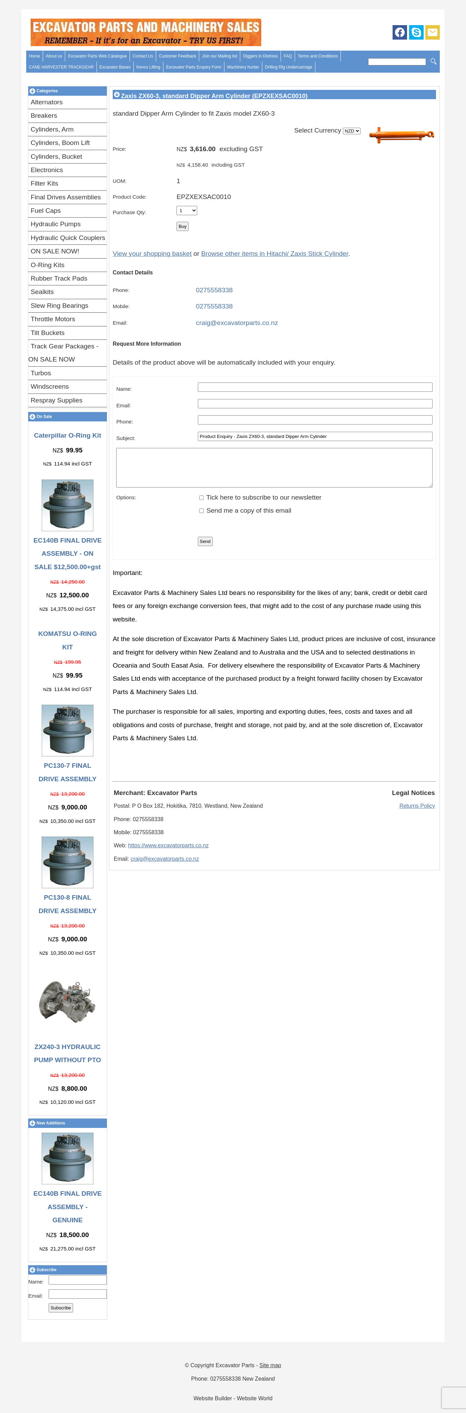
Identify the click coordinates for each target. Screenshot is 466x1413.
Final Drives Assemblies (66, 197)
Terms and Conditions (318, 56)
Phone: (121, 290)
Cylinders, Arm (52, 129)
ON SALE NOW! (55, 251)
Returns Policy (417, 813)
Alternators (47, 102)
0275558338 (214, 290)
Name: (36, 1282)
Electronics (47, 170)
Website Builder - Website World (232, 1398)
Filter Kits (44, 183)
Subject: (125, 438)
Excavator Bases (115, 67)
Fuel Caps (46, 210)
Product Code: (129, 197)
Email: (35, 1296)
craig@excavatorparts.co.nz (237, 322)
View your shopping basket (152, 253)
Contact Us (143, 56)
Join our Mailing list (219, 56)
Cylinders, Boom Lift (60, 142)
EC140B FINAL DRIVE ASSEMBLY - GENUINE (67, 1207)
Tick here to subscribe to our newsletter (260, 504)
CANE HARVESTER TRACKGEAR (61, 67)
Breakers (44, 115)
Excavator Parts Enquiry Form (193, 67)
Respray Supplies (56, 400)
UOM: (119, 181)
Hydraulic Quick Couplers (68, 237)
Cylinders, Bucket (56, 156)
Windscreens (50, 386)
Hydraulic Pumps (56, 224)
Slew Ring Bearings (59, 305)
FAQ (288, 56)
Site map (270, 1365)
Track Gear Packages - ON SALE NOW (63, 353)
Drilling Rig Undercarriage (288, 67)
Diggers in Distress (260, 56)
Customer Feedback (177, 56)
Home (34, 56)
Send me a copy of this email (245, 517)
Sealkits (42, 291)
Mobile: (121, 306)
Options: (126, 504)
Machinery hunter (243, 67)
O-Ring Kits (47, 265)
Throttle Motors (53, 319)
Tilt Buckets (47, 332)
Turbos (41, 373)
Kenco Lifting (148, 67)
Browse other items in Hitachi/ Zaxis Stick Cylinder (274, 253)
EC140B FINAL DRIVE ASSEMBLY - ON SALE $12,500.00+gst (67, 554)
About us (54, 56)
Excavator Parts (234, 1365)
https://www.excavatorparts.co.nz (168, 853)
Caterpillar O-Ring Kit (67, 435)
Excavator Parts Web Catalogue (97, 56)
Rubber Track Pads (59, 278)
